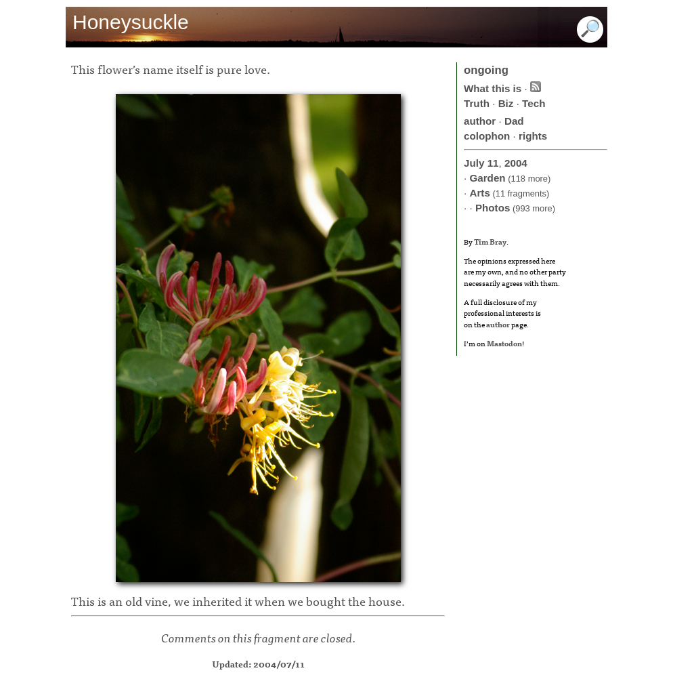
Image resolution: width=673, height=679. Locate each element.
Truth (477, 103)
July (474, 163)
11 (493, 163)
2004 (515, 163)
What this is (492, 88)
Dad (514, 121)
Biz (506, 103)
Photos (492, 207)
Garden (487, 178)
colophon (487, 136)
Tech (533, 103)
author (480, 121)
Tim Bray (490, 241)
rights (533, 136)
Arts (479, 193)
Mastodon (504, 343)
